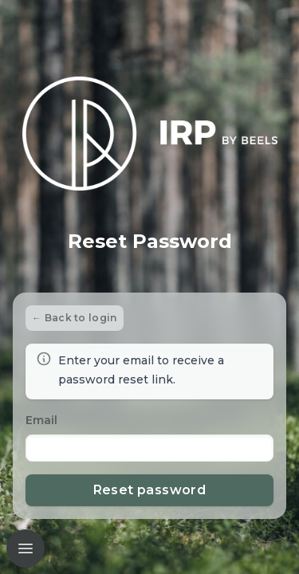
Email (41, 420)
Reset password (150, 489)
